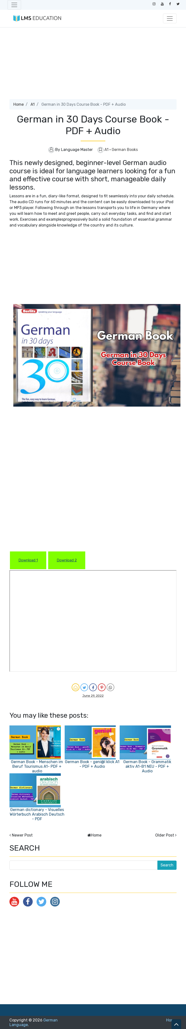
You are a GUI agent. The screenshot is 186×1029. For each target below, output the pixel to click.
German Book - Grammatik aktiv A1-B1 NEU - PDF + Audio (147, 766)
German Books (125, 149)
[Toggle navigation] (14, 5)
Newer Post (22, 835)
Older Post (164, 835)
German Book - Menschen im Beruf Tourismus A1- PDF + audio (37, 766)
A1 (33, 104)
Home (18, 104)
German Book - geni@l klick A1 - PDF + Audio (92, 764)
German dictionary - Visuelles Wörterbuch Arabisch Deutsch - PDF (37, 814)
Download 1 (28, 560)
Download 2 (67, 560)
